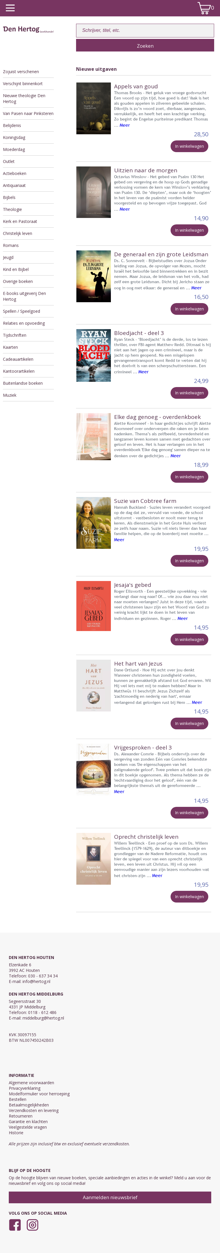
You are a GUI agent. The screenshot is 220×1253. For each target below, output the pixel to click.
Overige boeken (18, 281)
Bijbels (9, 197)
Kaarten (10, 347)
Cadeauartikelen (18, 359)
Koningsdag (14, 137)
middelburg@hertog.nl (43, 1018)
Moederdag (14, 149)
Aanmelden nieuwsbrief (110, 1197)
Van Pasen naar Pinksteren (28, 113)
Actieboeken (14, 173)
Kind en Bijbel (16, 269)
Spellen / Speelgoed (21, 311)
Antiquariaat (14, 185)
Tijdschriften (14, 335)
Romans (11, 245)
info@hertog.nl (36, 981)
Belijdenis (12, 125)
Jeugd (8, 257)
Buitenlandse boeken (23, 383)
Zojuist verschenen (21, 71)
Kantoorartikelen (19, 371)
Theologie (12, 209)
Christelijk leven (17, 233)
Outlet (9, 161)
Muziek (9, 395)
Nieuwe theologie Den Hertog (24, 98)
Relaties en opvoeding (24, 323)
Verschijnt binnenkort (23, 83)
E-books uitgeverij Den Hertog (24, 296)
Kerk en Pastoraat (20, 221)
